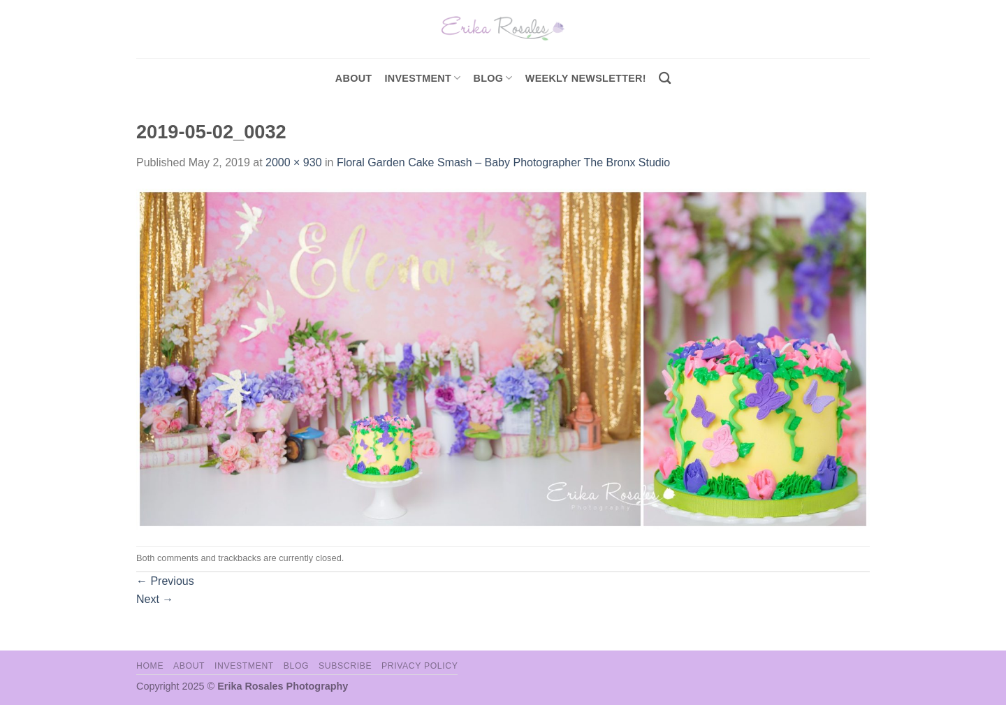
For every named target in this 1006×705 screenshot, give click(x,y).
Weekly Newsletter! (585, 78)
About (353, 78)
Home (149, 666)
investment (422, 78)
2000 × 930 (293, 162)
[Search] (665, 78)
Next (154, 599)
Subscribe (345, 666)
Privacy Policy (419, 666)
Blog (493, 78)
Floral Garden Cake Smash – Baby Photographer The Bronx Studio (503, 162)
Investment (244, 666)
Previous (165, 581)
